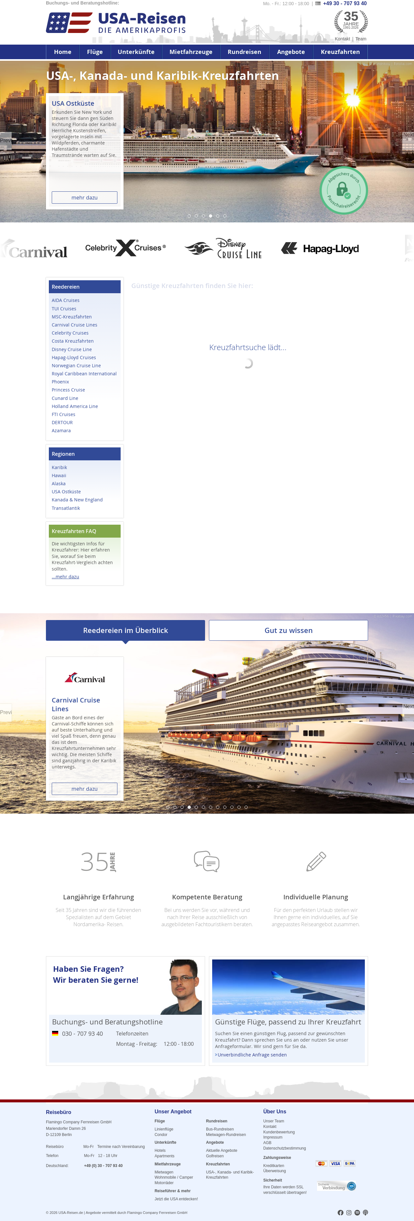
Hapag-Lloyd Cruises (74, 357)
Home (62, 52)
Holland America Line (75, 406)
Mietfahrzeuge (190, 52)
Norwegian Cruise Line (76, 365)
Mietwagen (164, 1172)
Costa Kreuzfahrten (73, 341)
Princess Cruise (68, 390)
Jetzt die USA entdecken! (176, 1199)
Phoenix (60, 382)
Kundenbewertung (279, 1132)
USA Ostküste (66, 491)
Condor (161, 1134)
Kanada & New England (77, 500)
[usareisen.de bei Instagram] (349, 1213)
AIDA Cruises (66, 300)
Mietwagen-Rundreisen (226, 1134)
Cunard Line (65, 398)
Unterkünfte (136, 52)
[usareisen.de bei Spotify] (357, 1213)
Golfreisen (215, 1156)
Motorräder (164, 1183)
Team (360, 38)
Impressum (272, 1137)
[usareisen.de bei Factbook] (340, 1213)
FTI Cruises (63, 414)
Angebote (291, 52)
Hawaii (59, 475)
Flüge (95, 52)
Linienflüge (164, 1129)
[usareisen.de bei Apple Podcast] (365, 1213)
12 (246, 807)
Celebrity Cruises (70, 333)
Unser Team (273, 1121)
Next (408, 134)
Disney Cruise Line (72, 349)
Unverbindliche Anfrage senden (252, 1055)
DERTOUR (62, 422)
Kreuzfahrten (340, 52)
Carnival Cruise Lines (74, 325)
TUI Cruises (64, 308)
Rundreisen (244, 52)
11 (239, 807)
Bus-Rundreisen (220, 1129)
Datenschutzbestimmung (284, 1148)
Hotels (160, 1150)
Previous (6, 140)
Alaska (59, 483)
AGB (267, 1143)
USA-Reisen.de (71, 1213)
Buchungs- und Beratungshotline (107, 1022)
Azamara (61, 430)
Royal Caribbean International (84, 373)
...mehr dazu (65, 576)
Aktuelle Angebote (221, 1150)
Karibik (59, 467)
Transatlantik (66, 508)
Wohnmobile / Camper (174, 1177)
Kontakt (342, 38)
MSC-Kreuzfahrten (72, 317)
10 (232, 807)
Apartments (164, 1156)
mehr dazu (84, 197)
